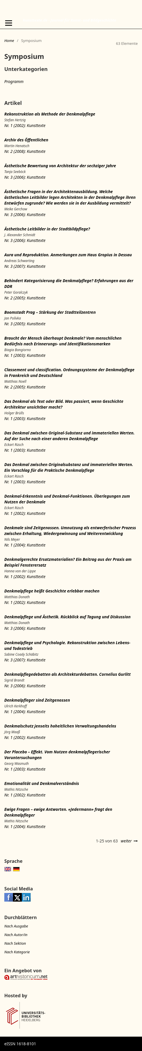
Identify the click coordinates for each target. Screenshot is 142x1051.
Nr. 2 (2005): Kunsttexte (24, 298)
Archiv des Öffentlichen (26, 140)
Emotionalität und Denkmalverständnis (41, 783)
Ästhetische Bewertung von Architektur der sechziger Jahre (60, 165)
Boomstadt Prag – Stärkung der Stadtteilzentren (50, 312)
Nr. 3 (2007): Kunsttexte (24, 266)
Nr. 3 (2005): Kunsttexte (24, 323)
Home (9, 40)
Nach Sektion (15, 943)
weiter (126, 841)
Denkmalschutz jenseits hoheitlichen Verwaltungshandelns (60, 726)
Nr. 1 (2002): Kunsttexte (24, 125)
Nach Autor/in (16, 934)
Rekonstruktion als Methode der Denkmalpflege (49, 114)
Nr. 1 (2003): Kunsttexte (24, 355)
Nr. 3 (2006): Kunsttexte (24, 177)
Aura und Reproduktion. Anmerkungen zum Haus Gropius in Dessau (68, 254)
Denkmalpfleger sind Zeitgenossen (37, 700)
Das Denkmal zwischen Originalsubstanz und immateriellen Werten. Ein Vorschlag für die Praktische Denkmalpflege (68, 467)
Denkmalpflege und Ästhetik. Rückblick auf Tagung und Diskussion (67, 616)
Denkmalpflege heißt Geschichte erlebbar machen (52, 591)
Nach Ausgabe (16, 926)
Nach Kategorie (17, 951)
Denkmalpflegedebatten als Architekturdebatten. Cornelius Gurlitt (67, 674)
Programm (14, 81)
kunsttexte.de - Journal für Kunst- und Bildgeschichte (69, 20)
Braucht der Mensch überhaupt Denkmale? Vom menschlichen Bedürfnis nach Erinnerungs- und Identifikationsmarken (63, 341)
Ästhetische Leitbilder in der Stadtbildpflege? (47, 229)
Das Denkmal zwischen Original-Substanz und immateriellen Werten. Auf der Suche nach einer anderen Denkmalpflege (69, 435)
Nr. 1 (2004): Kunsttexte (24, 545)
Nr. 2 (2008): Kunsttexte (24, 151)
